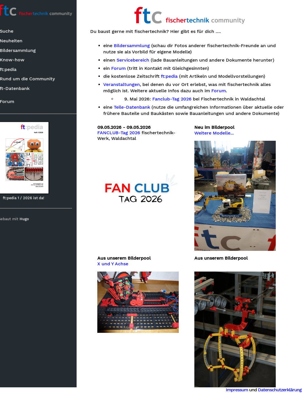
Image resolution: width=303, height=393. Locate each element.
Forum (13, 101)
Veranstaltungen (130, 84)
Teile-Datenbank (140, 107)
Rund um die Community (34, 79)
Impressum (237, 389)
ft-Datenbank (21, 88)
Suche (13, 31)
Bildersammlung (24, 50)
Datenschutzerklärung (280, 389)
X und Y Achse (121, 264)
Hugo (30, 219)
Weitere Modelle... (218, 139)
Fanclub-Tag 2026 (180, 99)
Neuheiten (17, 41)
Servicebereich (141, 60)
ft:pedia (14, 69)
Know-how (18, 60)
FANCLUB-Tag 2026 (127, 139)
